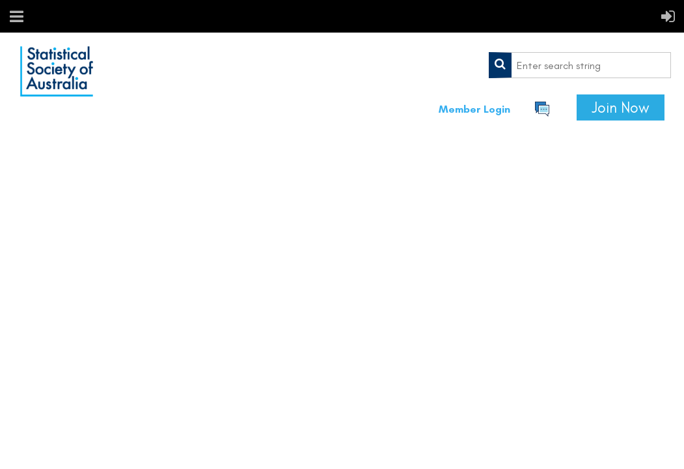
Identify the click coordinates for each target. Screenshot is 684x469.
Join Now (621, 107)
